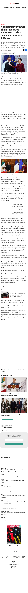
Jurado (7, 520)
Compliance (13, 562)
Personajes (18, 518)
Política (3, 474)
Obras (6, 471)
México (3, 24)
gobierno (6, 7)
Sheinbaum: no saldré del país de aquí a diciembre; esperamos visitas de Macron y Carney (11, 394)
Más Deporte (19, 512)
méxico (12, 7)
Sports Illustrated (5, 511)
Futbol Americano (10, 512)
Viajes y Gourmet (21, 480)
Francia (3, 371)
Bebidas (7, 518)
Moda (14, 480)
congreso (18, 7)
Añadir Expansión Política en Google (8, 53)
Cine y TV (14, 491)
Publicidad (13, 561)
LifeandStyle (15, 471)
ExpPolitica (11, 552)
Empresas (3, 469)
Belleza (16, 480)
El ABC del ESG (8, 503)
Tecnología (3, 471)
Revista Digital (3, 514)
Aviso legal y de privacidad (13, 564)
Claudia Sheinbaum (22, 369)
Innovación (3, 503)
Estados (15, 476)
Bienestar (21, 518)
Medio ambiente (4, 501)
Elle (2, 485)
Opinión (18, 476)
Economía (16, 469)
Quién (2, 479)
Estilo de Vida (3, 520)
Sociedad (21, 476)
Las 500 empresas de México (14, 545)
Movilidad (16, 501)
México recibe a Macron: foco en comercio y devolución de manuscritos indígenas (18, 295)
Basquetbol (15, 512)
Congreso (9, 476)
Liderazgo (7, 508)
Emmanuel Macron (13, 369)
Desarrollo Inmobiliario (10, 495)
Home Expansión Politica (9, 469)
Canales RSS (13, 566)
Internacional (20, 469)
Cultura (2, 482)
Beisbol (5, 512)
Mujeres (10, 471)
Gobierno (2, 476)
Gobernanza (12, 501)
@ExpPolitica (13, 76)
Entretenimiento (6, 491)
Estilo (2, 491)
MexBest (3, 517)
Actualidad (3, 508)
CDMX (24, 7)
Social (8, 501)
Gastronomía (3, 518)
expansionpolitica (14, 552)
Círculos (11, 480)
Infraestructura (17, 495)
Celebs (7, 486)
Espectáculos (3, 480)
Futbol (2, 512)
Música (18, 491)
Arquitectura (22, 495)
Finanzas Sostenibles (22, 501)
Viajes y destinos (12, 518)
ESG (8, 471)
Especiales (14, 508)
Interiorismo (3, 497)
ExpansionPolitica (17, 552)
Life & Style (4, 489)
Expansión (3, 468)
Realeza (7, 480)
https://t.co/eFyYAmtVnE (18, 209)
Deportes (11, 491)
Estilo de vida (11, 486)
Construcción (3, 495)
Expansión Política (8, 425)
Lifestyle (23, 512)
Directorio (13, 567)
